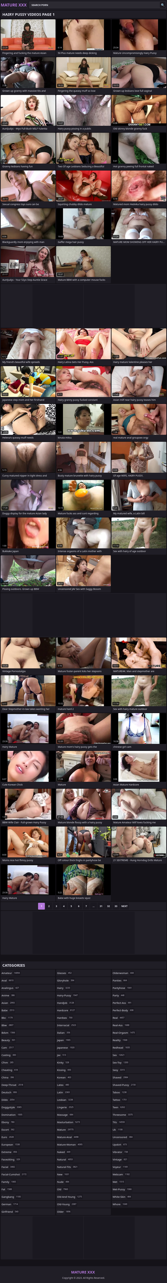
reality (120, 1040)
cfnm (8, 1062)
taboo (120, 1092)
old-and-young (70, 1196)
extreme (10, 1152)
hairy (64, 987)
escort (8, 1129)
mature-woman (70, 1144)
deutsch (10, 1092)
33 (116, 906)
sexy (119, 1069)
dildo (8, 1099)
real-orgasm (124, 1032)
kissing (64, 1069)
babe (8, 1010)
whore (120, 1204)
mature (65, 1129)
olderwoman (124, 973)
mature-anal (68, 1137)
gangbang (11, 1196)
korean (64, 1077)
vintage (120, 1159)
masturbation (69, 1122)
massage (65, 1114)
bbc (8, 1017)
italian (64, 1032)
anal (8, 980)
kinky (63, 1062)
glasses (64, 973)
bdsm (9, 1032)
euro (8, 1137)
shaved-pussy (125, 1084)
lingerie (65, 1107)
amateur (11, 973)
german (10, 1204)
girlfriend (10, 1211)
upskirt (120, 1144)
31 (101, 906)
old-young (67, 1204)
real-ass (121, 1025)
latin (63, 1092)
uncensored (123, 1137)
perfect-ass (122, 1002)
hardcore (66, 1010)
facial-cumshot (14, 1174)
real (119, 1017)
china (8, 1077)
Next (124, 906)
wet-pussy (122, 1189)
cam (8, 1047)
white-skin (122, 1196)
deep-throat (13, 1084)
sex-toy (121, 1062)
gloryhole (66, 980)
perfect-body (123, 1010)
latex (63, 1084)
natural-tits (67, 1166)
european (11, 1144)
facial (9, 1166)
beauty (9, 1040)
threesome (123, 1114)
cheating (10, 1069)
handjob (66, 1002)
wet (119, 1181)
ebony (8, 1122)
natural (65, 1159)
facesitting (11, 1159)
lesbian (65, 1099)
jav (62, 1055)
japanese (66, 1047)
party (119, 995)
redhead (122, 1047)
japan (64, 1040)
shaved (121, 1077)
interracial (67, 1025)
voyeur (120, 1166)
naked (64, 1152)
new (63, 1174)
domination (12, 1114)
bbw (8, 1025)
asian (9, 1002)
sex (119, 1055)
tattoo (120, 1099)
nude (63, 1181)
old (63, 1189)
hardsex (65, 1017)
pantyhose (123, 987)
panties (120, 980)
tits (119, 1122)
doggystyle (12, 1107)
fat (7, 1189)
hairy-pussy (68, 995)
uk (118, 1129)
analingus (11, 987)
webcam (121, 1174)
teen (119, 1107)
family (9, 1181)
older (64, 1211)
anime (9, 995)
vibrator (121, 1152)
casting (9, 1055)
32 (108, 906)
